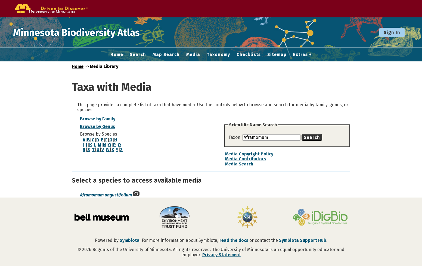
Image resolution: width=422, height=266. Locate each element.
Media (193, 54)
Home (116, 54)
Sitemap (277, 54)
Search (138, 54)
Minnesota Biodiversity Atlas (84, 32)
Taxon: (235, 137)
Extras (300, 54)
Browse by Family (97, 118)
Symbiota (129, 240)
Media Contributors (245, 158)
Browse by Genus (97, 126)
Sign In (392, 32)
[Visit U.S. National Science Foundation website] (247, 217)
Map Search (166, 54)
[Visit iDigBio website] (320, 218)
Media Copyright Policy (249, 154)
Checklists (249, 54)
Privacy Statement (221, 254)
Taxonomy (218, 54)
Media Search (239, 164)
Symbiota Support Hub (302, 240)
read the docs (233, 240)
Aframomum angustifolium (106, 195)
